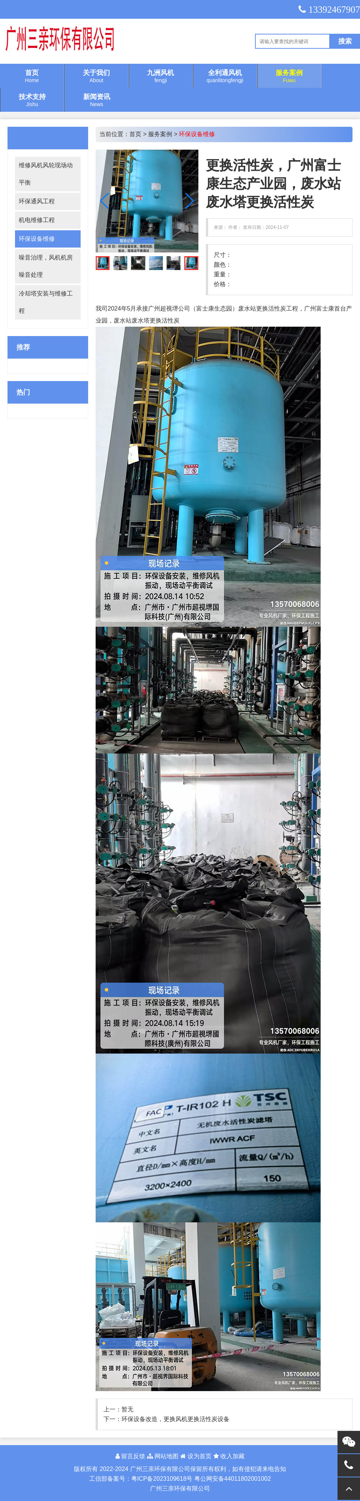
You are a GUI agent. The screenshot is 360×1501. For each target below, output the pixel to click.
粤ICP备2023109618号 (162, 1478)
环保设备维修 (37, 239)
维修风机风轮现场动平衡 (46, 174)
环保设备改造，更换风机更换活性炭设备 (176, 1419)
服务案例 (160, 134)
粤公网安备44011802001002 (232, 1478)
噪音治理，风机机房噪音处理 (46, 266)
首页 (135, 134)
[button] (189, 201)
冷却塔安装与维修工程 (46, 302)
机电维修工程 (37, 220)
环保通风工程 (37, 201)
